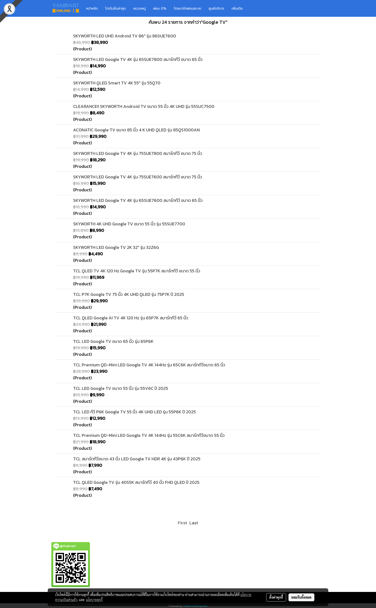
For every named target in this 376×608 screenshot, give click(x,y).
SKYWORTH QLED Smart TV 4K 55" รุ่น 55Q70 (116, 83)
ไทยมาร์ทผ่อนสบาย (187, 8)
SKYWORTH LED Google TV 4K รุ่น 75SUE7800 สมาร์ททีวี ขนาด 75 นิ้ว (137, 153)
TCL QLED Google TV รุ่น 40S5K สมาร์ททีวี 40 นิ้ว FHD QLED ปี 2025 (136, 482)
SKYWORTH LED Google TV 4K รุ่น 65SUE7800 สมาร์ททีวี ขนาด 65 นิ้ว (138, 59)
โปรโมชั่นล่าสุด (115, 8)
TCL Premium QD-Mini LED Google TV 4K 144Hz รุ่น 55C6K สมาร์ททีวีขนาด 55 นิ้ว (149, 435)
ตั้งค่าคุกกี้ (276, 597)
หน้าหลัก (92, 8)
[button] (253, 8)
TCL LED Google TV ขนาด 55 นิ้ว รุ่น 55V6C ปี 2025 (120, 388)
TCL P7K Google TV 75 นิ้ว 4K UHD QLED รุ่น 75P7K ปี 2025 (128, 294)
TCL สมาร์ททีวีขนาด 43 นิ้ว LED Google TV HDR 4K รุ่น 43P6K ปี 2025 (136, 459)
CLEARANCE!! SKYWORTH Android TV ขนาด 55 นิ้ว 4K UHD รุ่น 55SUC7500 (143, 106)
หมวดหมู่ (139, 8)
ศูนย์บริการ (216, 8)
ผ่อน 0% (159, 8)
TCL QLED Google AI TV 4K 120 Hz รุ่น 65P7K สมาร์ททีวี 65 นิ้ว (130, 318)
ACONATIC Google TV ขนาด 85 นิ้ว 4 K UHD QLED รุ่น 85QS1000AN (136, 130)
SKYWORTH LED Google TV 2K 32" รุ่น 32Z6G (116, 247)
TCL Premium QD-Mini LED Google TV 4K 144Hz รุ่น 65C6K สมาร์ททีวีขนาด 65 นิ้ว (149, 365)
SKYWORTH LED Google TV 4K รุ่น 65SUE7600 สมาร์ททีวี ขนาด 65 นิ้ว (138, 200)
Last (193, 523)
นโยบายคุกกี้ (94, 599)
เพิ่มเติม (237, 8)
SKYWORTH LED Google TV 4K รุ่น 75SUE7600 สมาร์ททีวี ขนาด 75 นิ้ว (137, 177)
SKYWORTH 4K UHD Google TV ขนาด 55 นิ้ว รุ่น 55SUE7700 (129, 224)
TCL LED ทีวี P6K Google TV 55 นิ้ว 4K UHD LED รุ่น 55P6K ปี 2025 (134, 412)
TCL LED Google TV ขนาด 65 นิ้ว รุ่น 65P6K (113, 341)
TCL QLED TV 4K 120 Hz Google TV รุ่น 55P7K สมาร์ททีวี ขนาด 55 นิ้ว (136, 271)
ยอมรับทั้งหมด (301, 597)
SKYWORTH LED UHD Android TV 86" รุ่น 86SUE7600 (124, 36)
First (182, 523)
